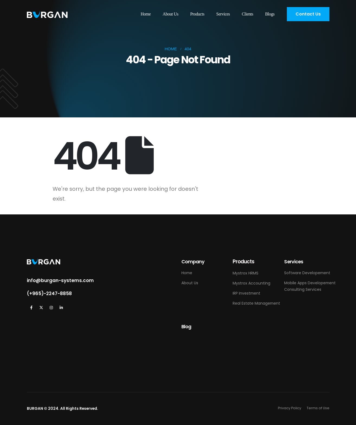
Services (223, 14)
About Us (170, 14)
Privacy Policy (289, 408)
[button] (308, 14)
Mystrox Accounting (251, 283)
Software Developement (307, 273)
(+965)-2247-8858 (49, 293)
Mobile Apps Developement (310, 283)
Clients (247, 14)
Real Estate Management (256, 303)
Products (197, 14)
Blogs (270, 14)
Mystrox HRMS (245, 273)
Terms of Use (318, 408)
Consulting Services (302, 289)
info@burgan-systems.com (60, 280)
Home (146, 14)
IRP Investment (246, 293)
